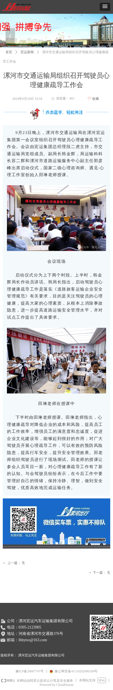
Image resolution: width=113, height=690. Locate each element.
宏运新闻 (27, 52)
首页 (9, 52)
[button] (105, 7)
